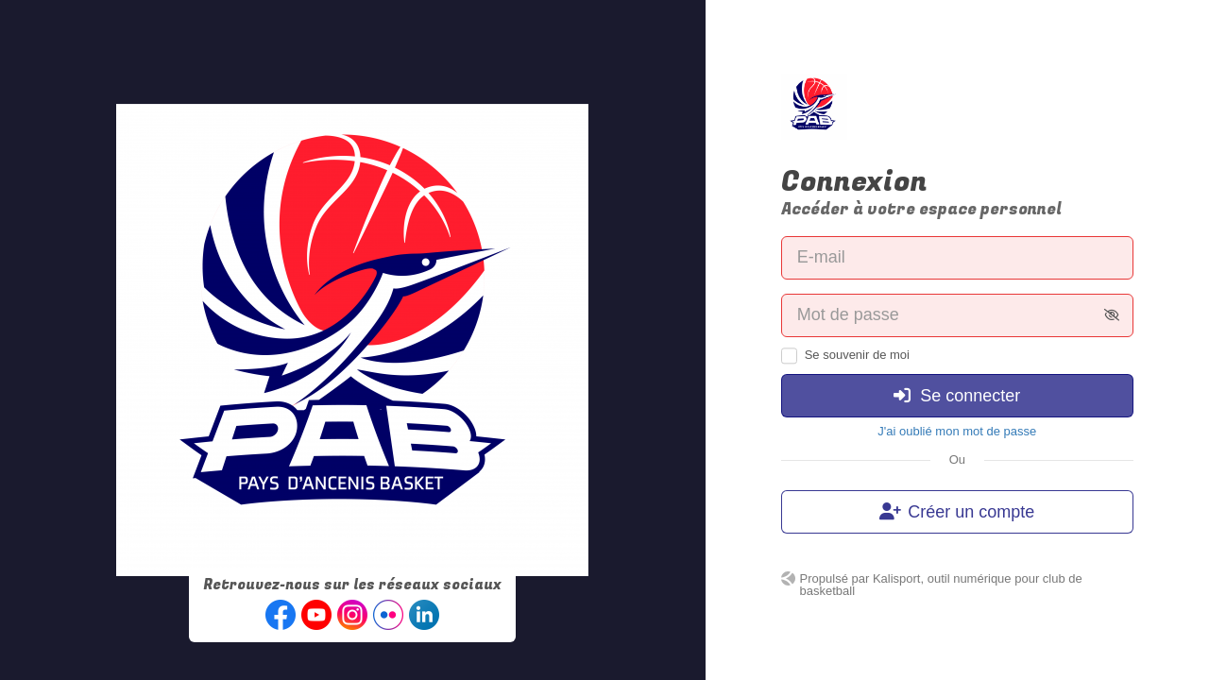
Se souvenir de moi (857, 355)
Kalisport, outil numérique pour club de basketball (941, 584)
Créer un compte (956, 511)
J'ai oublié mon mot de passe (956, 431)
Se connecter (957, 395)
